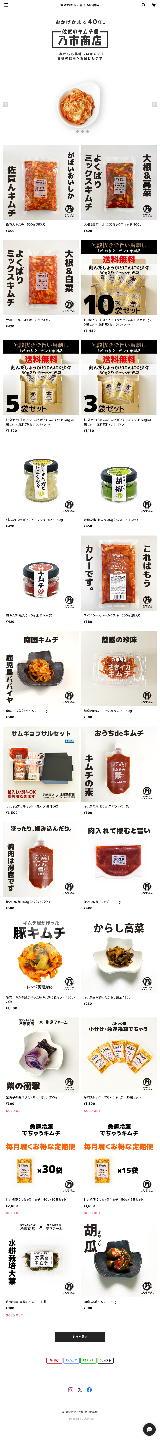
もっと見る (80, 1337)
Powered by (80, 1418)
